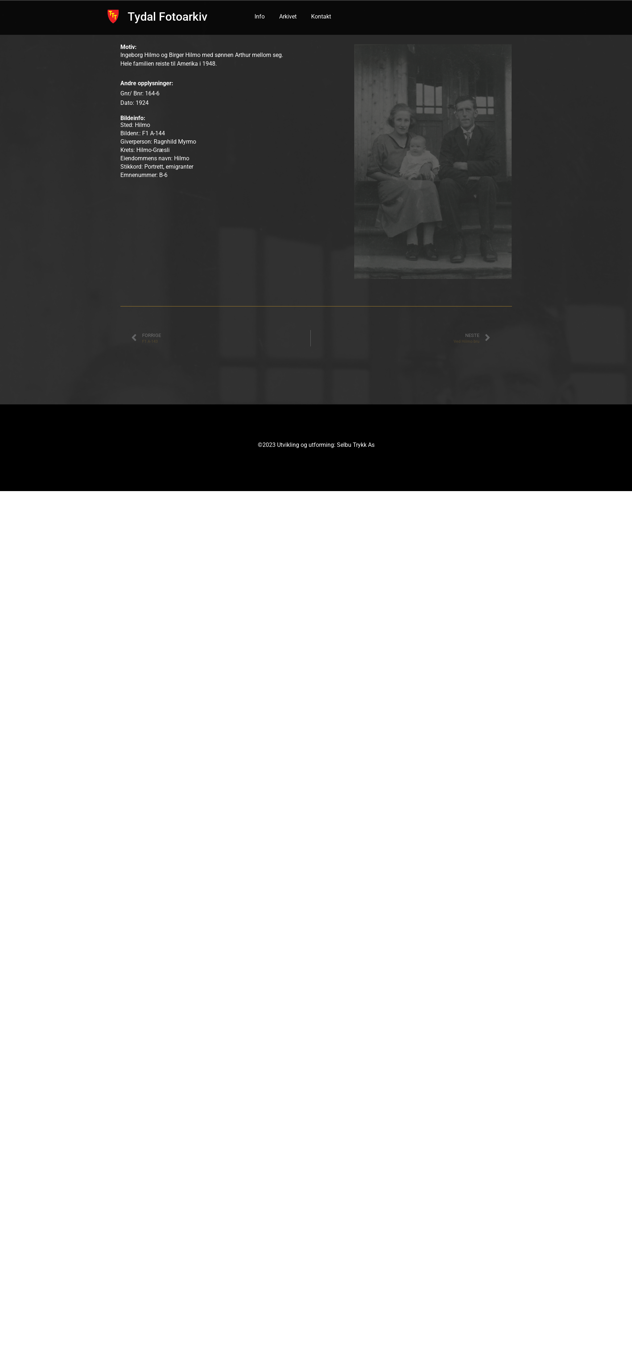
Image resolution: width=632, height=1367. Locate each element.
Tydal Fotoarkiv (167, 17)
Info (260, 16)
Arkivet (288, 16)
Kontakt (321, 16)
